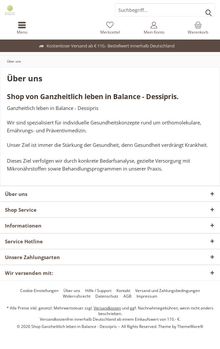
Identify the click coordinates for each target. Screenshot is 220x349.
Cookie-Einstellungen (39, 290)
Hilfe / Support (98, 290)
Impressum (146, 296)
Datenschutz (106, 296)
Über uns (71, 290)
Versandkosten (107, 308)
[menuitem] (22, 28)
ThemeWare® (190, 326)
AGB (127, 296)
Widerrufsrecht (76, 296)
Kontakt (123, 290)
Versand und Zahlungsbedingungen (167, 290)
